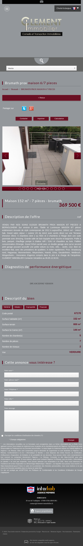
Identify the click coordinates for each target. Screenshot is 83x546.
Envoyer (71, 440)
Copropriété (30, 307)
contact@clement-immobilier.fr (41, 503)
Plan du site (45, 531)
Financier (43, 307)
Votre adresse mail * (11, 380)
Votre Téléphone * (11, 389)
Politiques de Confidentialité (42, 470)
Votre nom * (8, 370)
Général (7, 307)
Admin (5, 534)
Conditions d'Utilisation (66, 470)
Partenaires (76, 531)
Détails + (18, 307)
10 (55, 188)
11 (59, 188)
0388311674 (41, 498)
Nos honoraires (67, 531)
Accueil (5, 89)
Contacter (24, 119)
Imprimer (41, 119)
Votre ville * (8, 399)
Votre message (9, 408)
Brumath (14, 89)
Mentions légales (56, 531)
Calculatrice (59, 119)
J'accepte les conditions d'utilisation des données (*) (24, 435)
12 (63, 188)
